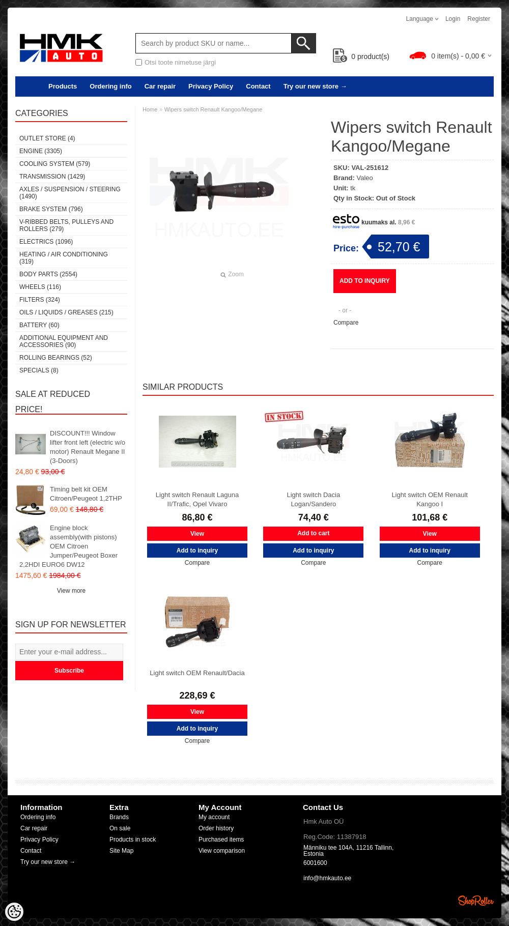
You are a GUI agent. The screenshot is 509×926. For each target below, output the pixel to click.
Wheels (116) (40, 287)
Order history (216, 828)
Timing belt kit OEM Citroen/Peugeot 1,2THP (86, 493)
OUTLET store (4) (47, 138)
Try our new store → (315, 86)
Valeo (365, 178)
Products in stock (132, 839)
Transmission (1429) (52, 176)
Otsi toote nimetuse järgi (180, 62)
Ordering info (110, 86)
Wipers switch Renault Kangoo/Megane (213, 109)
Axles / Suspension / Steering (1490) (70, 193)
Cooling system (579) (54, 163)
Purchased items (221, 839)
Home (150, 109)
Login (452, 18)
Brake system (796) (51, 209)
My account (214, 817)
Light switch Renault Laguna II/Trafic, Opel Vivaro (197, 499)
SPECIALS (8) (39, 370)
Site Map (121, 851)
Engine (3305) (40, 151)
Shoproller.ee (476, 900)
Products (62, 86)
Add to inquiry (365, 280)
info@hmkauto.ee (327, 878)
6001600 (315, 863)
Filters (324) (39, 299)
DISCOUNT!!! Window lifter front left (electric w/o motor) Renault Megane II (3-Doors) (87, 447)
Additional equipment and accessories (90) (63, 341)
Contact (258, 86)
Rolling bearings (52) (55, 357)
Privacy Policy (210, 86)
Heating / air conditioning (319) (63, 258)
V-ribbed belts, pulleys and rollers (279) (66, 225)
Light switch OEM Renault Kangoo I (429, 499)
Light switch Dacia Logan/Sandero (313, 499)
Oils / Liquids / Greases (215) (66, 312)
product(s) (361, 56)
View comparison (222, 851)
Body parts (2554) (48, 274)
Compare (345, 322)
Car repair (160, 86)
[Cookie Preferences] (14, 912)
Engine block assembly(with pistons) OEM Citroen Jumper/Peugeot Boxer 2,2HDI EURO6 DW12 (68, 546)
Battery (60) (39, 325)
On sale (119, 828)
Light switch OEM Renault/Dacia (197, 673)
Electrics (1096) (46, 241)
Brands (119, 817)
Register (478, 18)
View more (71, 590)
